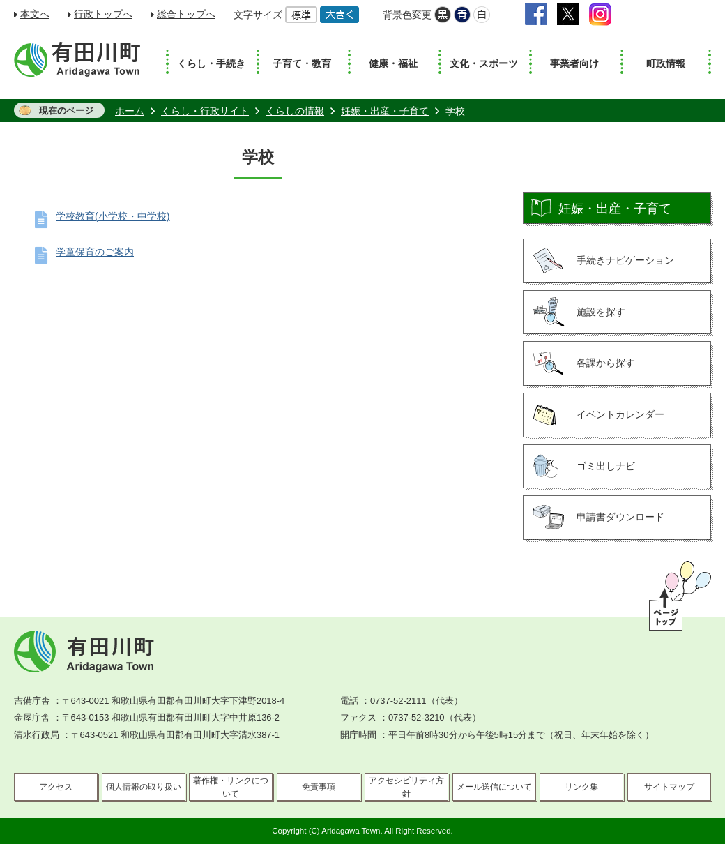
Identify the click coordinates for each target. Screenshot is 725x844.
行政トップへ (103, 14)
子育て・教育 (302, 63)
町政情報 (665, 63)
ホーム (129, 110)
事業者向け (574, 63)
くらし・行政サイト (205, 110)
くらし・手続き (211, 63)
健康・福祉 (393, 63)
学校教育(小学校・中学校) (113, 216)
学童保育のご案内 (95, 251)
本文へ (34, 14)
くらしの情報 (295, 110)
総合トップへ (186, 14)
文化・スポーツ (484, 63)
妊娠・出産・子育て (385, 110)
